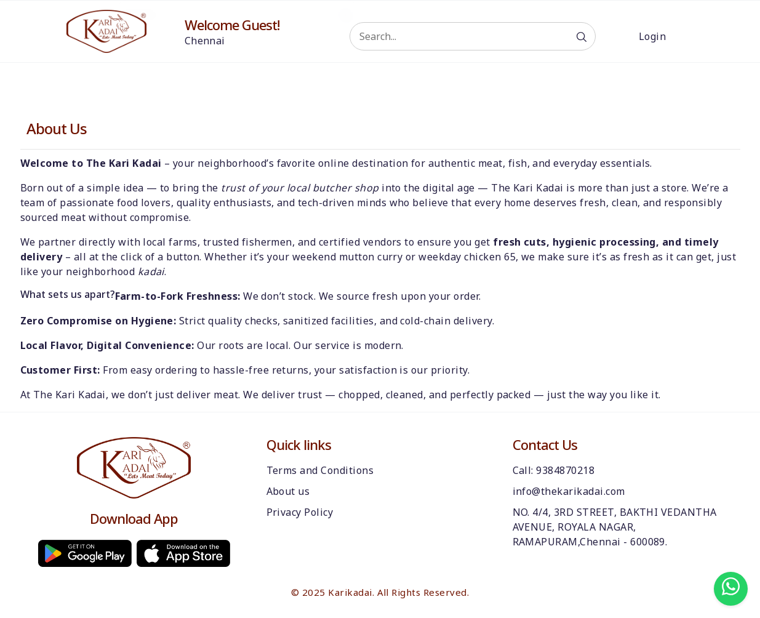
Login (652, 36)
